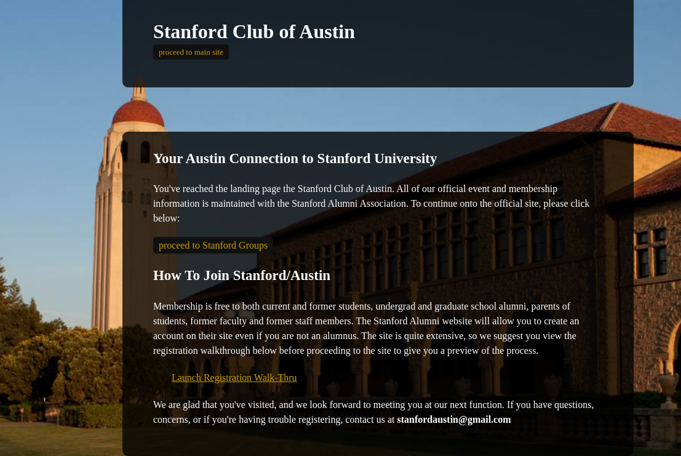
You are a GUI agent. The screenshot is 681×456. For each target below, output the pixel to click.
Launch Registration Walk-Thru (234, 377)
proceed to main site (191, 52)
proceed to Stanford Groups (213, 245)
